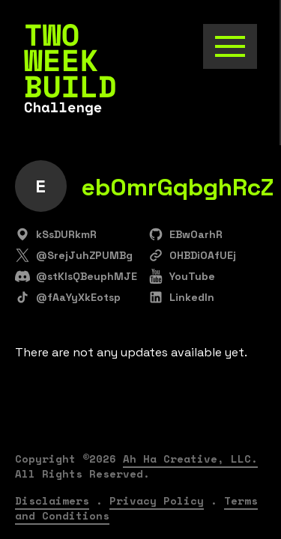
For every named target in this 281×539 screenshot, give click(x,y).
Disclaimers (52, 500)
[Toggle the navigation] (230, 46)
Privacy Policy (156, 500)
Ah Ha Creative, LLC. (190, 458)
